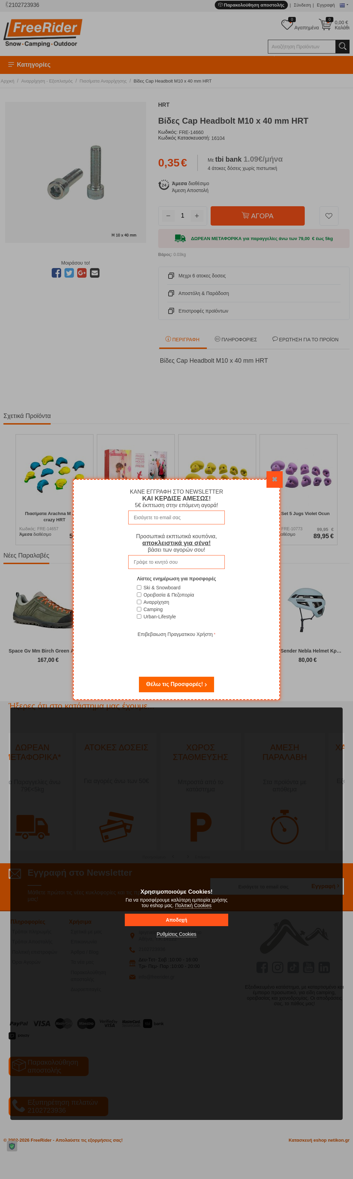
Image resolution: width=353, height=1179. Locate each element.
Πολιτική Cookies (193, 905)
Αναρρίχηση (156, 602)
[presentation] (176, 652)
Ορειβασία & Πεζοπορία (168, 595)
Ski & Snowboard (161, 587)
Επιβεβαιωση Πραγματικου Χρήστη (175, 634)
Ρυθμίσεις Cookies (176, 934)
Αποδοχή (176, 920)
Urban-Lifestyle (159, 616)
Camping (153, 609)
